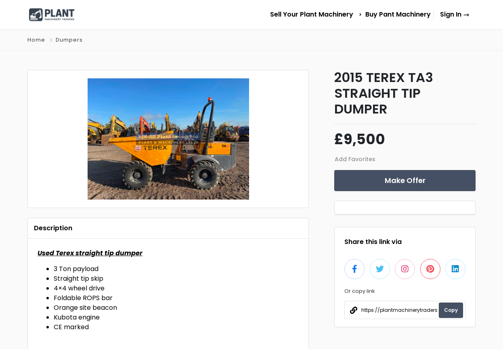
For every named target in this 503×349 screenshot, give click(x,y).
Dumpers (69, 39)
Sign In (454, 14)
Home (36, 39)
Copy (451, 310)
